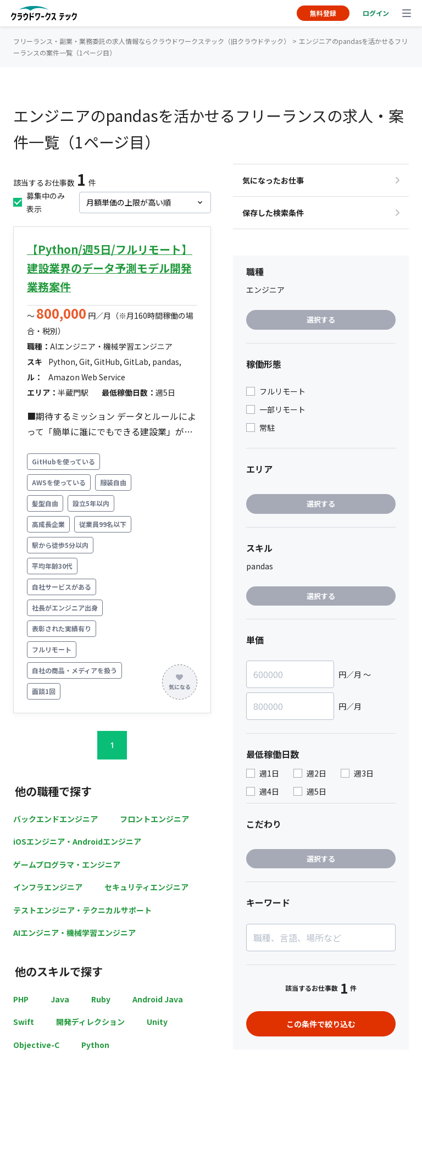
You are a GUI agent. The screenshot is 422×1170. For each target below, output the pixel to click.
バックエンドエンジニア (55, 818)
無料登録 (323, 13)
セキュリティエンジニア (146, 886)
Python (95, 1044)
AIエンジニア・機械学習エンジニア (74, 932)
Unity (157, 1021)
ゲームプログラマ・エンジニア (66, 864)
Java (60, 999)
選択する (321, 319)
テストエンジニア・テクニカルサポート (82, 910)
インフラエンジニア (47, 886)
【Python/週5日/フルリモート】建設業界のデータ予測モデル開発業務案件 (109, 268)
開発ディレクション (90, 1021)
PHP (21, 999)
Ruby (100, 999)
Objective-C (36, 1044)
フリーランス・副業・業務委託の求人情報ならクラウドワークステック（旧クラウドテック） (151, 41)
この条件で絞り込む (321, 1023)
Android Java (157, 999)
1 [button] (112, 745)
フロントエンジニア (154, 818)
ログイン (376, 13)
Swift (23, 1021)
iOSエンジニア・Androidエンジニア (77, 841)
